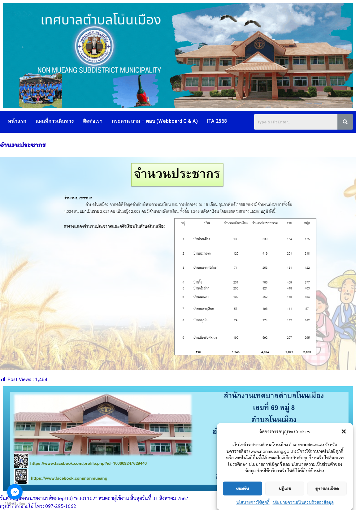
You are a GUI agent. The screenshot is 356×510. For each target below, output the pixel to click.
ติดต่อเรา (92, 121)
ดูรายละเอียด (327, 488)
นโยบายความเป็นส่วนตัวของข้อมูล (303, 502)
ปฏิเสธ (285, 488)
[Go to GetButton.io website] (15, 504)
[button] (344, 432)
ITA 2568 (217, 121)
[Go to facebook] (15, 491)
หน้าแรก (17, 121)
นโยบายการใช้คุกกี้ (253, 502)
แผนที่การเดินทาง (55, 121)
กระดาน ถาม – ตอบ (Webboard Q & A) (155, 121)
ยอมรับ (242, 488)
